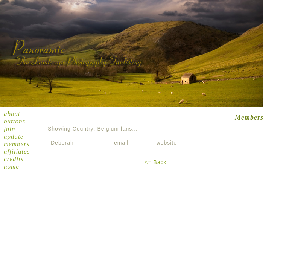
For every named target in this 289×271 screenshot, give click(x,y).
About (12, 113)
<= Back (155, 162)
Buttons (14, 121)
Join (9, 128)
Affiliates (17, 151)
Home (11, 166)
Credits (14, 159)
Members (16, 144)
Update (13, 136)
